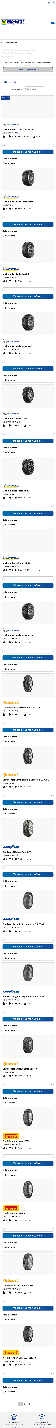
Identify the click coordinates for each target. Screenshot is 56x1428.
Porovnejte (10, 163)
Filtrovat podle (28, 82)
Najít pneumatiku (10, 42)
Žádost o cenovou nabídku (27, 152)
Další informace (10, 158)
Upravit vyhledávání (26, 69)
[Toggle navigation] (53, 22)
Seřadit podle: (16, 90)
